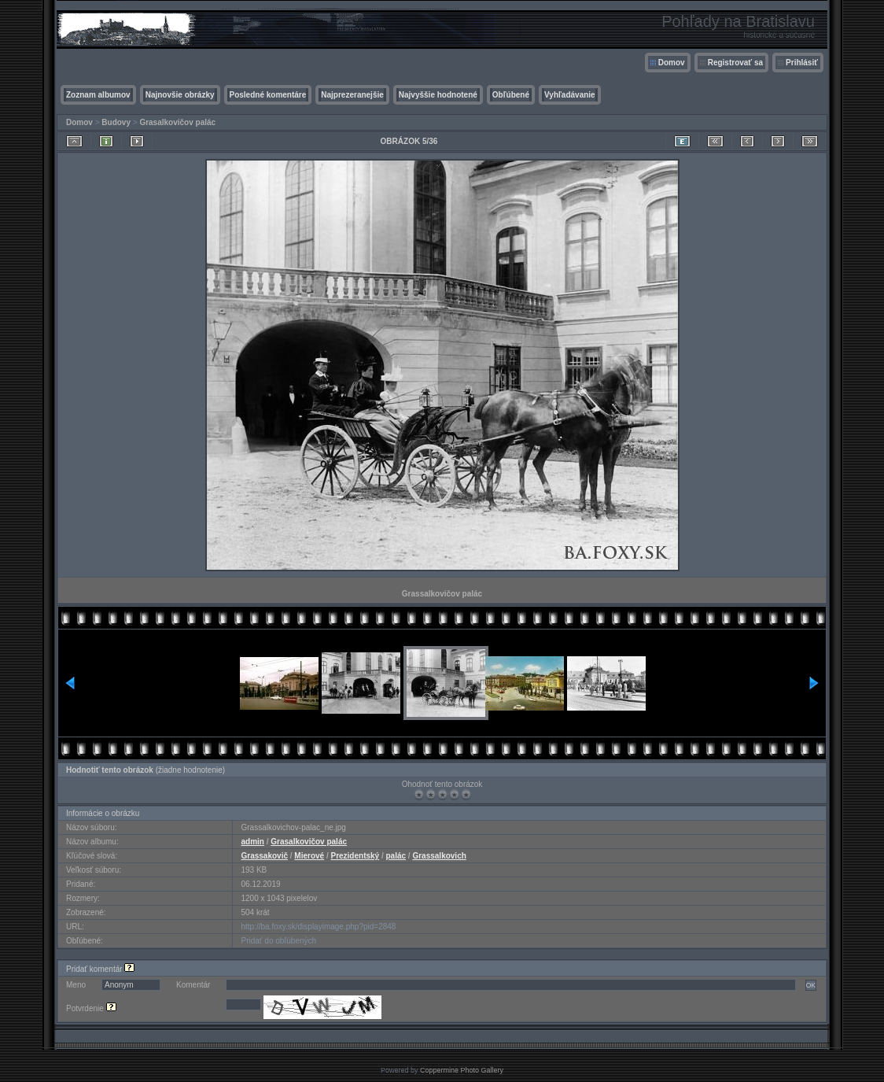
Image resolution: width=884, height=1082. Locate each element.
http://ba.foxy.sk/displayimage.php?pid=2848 (318, 926)
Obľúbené (510, 94)
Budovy (116, 122)
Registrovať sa (735, 62)
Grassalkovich (439, 855)
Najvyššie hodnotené (438, 94)
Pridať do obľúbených (278, 940)
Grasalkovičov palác (177, 122)
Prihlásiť (802, 62)
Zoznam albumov (98, 94)
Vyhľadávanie (569, 94)
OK (811, 985)
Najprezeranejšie (352, 94)
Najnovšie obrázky (180, 94)
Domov (671, 62)
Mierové (309, 855)
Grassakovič (264, 855)
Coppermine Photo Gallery (461, 1070)
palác (396, 855)
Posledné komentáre (268, 94)
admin (252, 841)
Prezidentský (354, 855)
